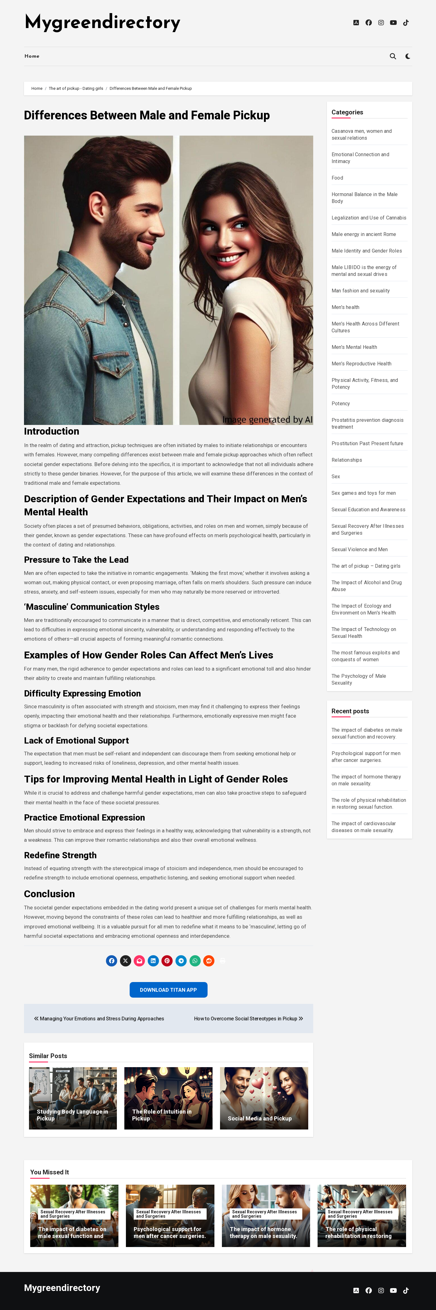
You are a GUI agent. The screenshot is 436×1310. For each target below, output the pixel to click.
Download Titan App (168, 990)
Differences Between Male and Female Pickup (147, 115)
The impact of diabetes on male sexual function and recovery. (72, 1236)
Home (32, 56)
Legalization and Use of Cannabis (369, 218)
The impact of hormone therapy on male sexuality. (263, 1232)
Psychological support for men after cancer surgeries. (170, 1232)
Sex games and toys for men (364, 493)
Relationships (347, 460)
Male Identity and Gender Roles (367, 251)
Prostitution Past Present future (367, 443)
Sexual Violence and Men (360, 549)
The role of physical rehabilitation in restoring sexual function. (358, 1236)
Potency (341, 404)
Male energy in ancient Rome (364, 234)
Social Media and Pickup (260, 1118)
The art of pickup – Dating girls (366, 566)
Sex (336, 476)
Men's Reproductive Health (361, 364)
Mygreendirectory (102, 23)
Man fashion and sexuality (361, 291)
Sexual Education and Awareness (368, 510)
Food (337, 178)
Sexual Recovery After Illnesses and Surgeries (73, 1214)
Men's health (345, 307)
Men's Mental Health (354, 347)
